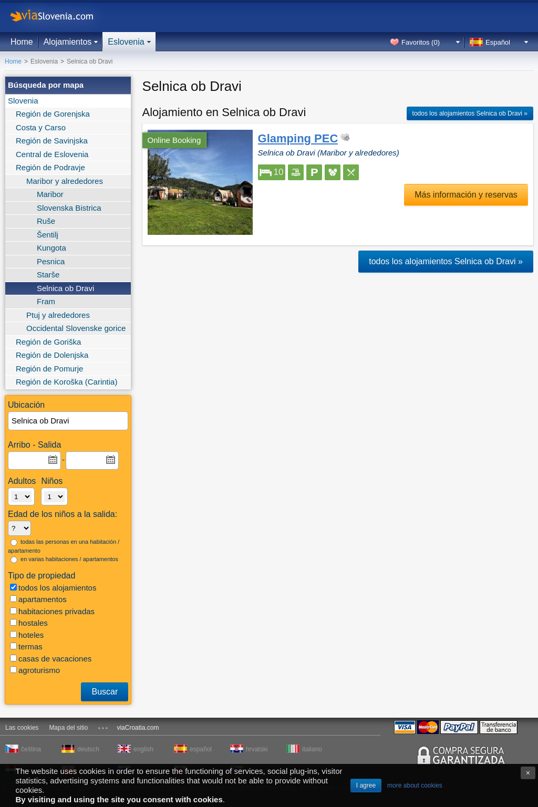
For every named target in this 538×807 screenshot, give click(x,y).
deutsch (88, 749)
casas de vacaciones (50, 658)
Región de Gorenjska (53, 113)
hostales (29, 622)
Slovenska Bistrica (69, 207)
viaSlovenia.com (60, 16)
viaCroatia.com (138, 727)
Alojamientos (68, 41)
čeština (31, 749)
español (201, 749)
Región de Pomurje (49, 368)
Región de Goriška (48, 341)
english (143, 749)
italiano (312, 749)
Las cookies (21, 727)
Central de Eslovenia (52, 154)
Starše (48, 274)
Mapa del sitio (68, 727)
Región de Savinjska (52, 140)
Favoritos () (420, 42)
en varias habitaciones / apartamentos (64, 559)
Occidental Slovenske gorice (76, 328)
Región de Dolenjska (52, 354)
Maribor (50, 194)
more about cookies (414, 785)
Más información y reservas (466, 194)
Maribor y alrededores (64, 181)
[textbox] (69, 421)
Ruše (46, 220)
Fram (46, 301)
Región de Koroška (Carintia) (66, 381)
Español (497, 42)
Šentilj (47, 234)
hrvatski (256, 749)
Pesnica (51, 261)
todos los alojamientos (53, 587)
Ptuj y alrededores (58, 315)
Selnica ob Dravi (65, 288)
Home (22, 41)
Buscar (104, 691)
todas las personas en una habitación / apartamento (63, 546)
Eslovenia (126, 41)
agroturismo (35, 670)
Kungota (51, 247)
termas (26, 646)
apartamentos (38, 599)
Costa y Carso (41, 127)
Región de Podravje (50, 167)
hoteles (27, 634)
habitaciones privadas (52, 611)
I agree (366, 785)
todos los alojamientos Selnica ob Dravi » (469, 113)
